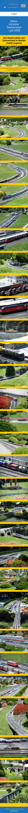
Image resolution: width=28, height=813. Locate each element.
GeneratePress (14, 810)
